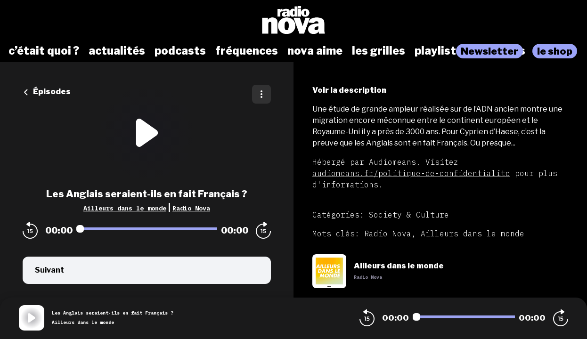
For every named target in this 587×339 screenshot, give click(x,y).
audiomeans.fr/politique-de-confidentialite (411, 173)
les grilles (378, 50)
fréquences (246, 50)
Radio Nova (191, 208)
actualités (117, 50)
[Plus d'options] (261, 94)
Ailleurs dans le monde (124, 208)
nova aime (314, 50)
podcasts (180, 50)
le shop (554, 51)
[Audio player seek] (146, 228)
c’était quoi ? (43, 50)
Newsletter (489, 51)
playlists (438, 50)
